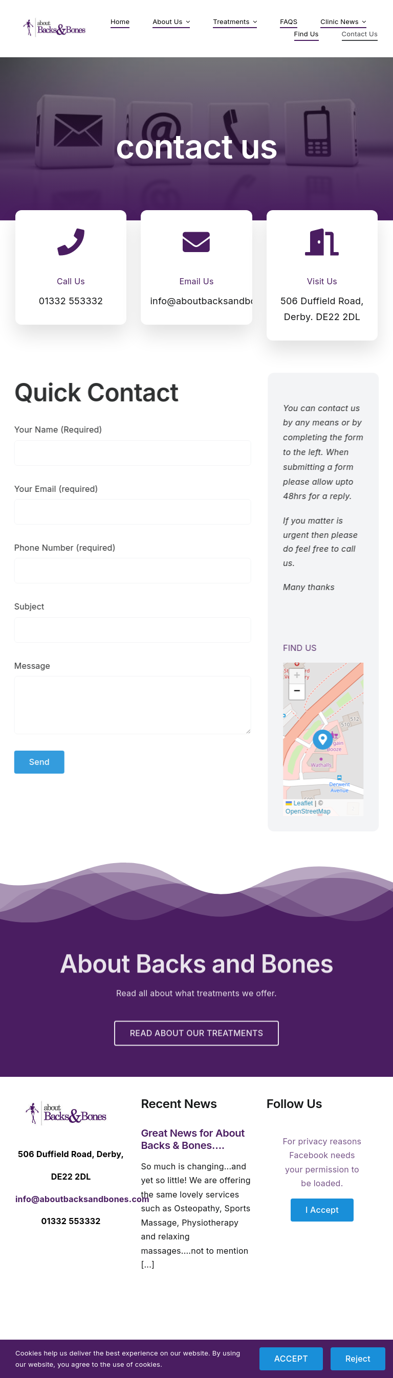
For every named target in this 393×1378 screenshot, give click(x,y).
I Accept (322, 1210)
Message (27, 666)
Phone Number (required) (60, 548)
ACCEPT (291, 1358)
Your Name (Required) (53, 429)
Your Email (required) (51, 489)
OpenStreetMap (313, 811)
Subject (24, 606)
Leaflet (304, 803)
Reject (357, 1358)
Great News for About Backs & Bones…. (193, 1139)
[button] (328, 740)
